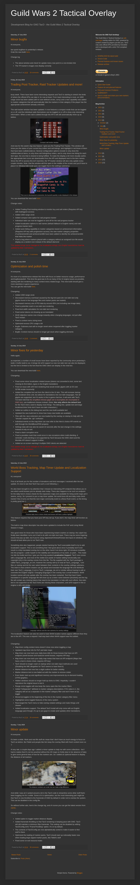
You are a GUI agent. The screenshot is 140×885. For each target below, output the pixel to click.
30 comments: (34, 456)
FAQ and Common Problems (108, 90)
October (103, 123)
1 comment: (34, 338)
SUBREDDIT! (102, 93)
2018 (100, 153)
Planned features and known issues (110, 61)
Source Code (102, 59)
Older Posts (82, 855)
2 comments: (34, 254)
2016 (100, 160)
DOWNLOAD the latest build (108, 56)
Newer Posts (16, 855)
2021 (100, 114)
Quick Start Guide (104, 85)
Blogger (79, 873)
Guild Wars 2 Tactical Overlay (63, 13)
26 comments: (34, 717)
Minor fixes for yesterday (27, 350)
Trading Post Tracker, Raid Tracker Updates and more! (46, 84)
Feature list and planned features (109, 87)
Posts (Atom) (25, 858)
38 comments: (34, 847)
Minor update (19, 729)
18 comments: (34, 72)
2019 (100, 120)
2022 (100, 111)
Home (49, 855)
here (28, 52)
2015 (100, 163)
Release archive (103, 64)
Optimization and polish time (29, 266)
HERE (13, 808)
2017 (100, 156)
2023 (100, 107)
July (101, 126)
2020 (100, 117)
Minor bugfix (19, 39)
